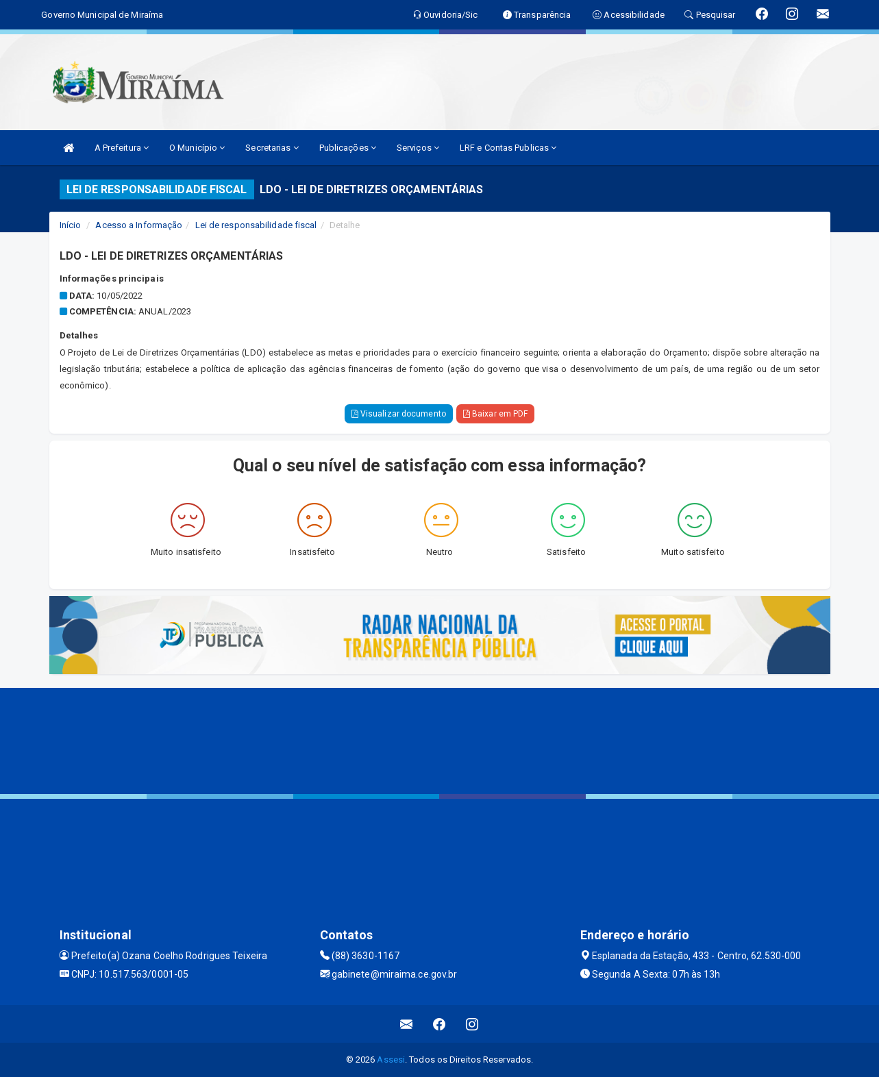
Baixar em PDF (495, 414)
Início (71, 225)
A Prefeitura (122, 148)
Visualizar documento (398, 414)
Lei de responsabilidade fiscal (256, 225)
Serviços (418, 148)
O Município (197, 148)
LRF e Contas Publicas (508, 148)
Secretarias (271, 148)
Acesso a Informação (138, 225)
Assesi (391, 1059)
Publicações (347, 148)
